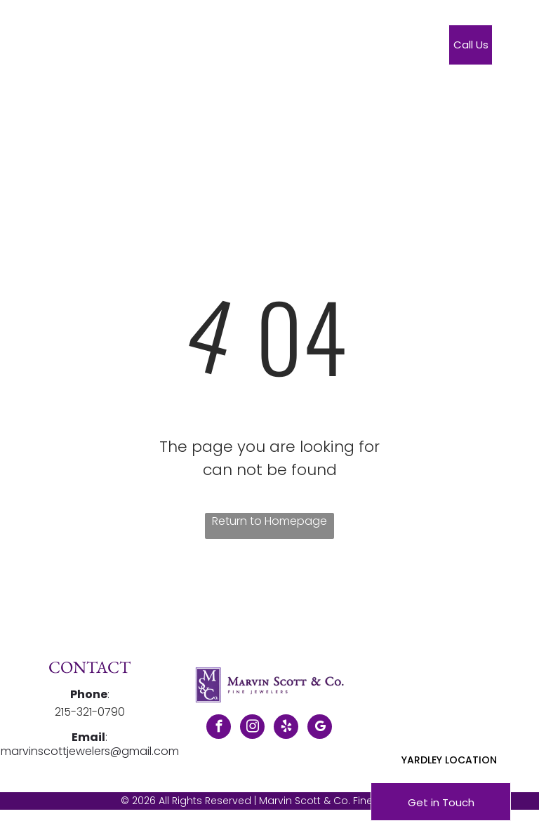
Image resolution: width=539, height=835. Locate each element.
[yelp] (286, 728)
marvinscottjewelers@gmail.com (90, 751)
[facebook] (218, 728)
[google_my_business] (319, 728)
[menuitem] (208, 48)
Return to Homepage (269, 521)
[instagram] (252, 728)
